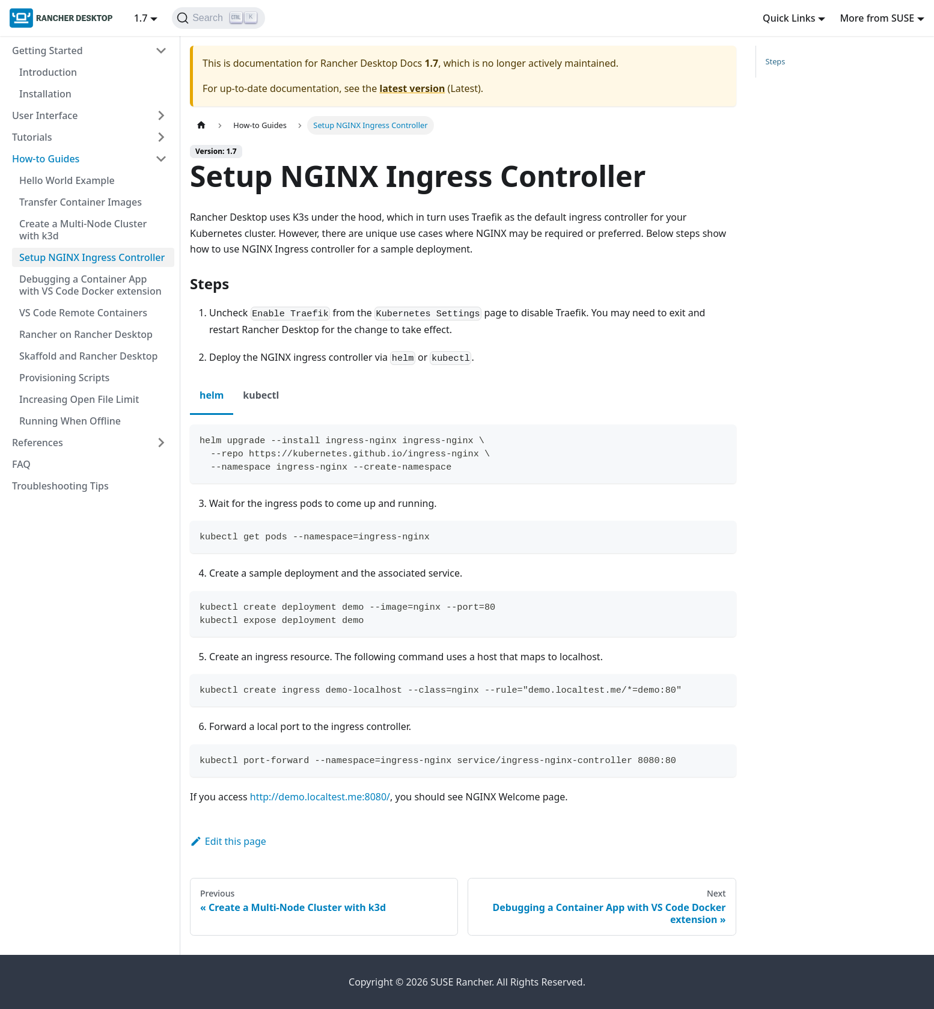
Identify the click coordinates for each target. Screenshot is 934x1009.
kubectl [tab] (261, 395)
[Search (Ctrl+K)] (218, 18)
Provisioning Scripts (64, 377)
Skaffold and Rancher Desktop (88, 356)
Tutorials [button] (32, 137)
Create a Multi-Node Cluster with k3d (83, 229)
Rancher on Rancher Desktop (86, 334)
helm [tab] (212, 395)
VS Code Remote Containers (83, 312)
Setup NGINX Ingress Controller (92, 257)
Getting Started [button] (47, 50)
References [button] (37, 442)
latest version (412, 88)
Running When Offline (70, 421)
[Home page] (201, 125)
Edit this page (228, 841)
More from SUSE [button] (877, 18)
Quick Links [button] (789, 18)
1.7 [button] (141, 18)
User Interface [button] (45, 115)
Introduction (48, 72)
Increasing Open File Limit (79, 399)
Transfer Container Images (80, 202)
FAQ (21, 464)
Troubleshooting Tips (60, 485)
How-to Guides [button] (45, 158)
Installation (45, 93)
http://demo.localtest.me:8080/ (320, 796)
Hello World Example (67, 180)
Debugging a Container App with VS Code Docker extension (90, 285)
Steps (776, 61)
